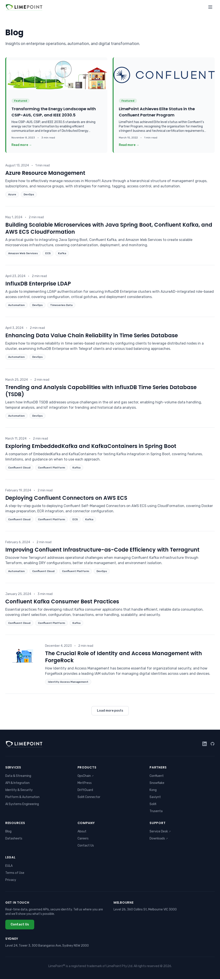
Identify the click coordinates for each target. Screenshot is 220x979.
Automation (16, 305)
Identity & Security (19, 790)
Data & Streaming (18, 776)
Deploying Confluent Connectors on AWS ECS (66, 498)
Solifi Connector (89, 797)
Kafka (62, 253)
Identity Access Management (68, 681)
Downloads (159, 838)
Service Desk (160, 831)
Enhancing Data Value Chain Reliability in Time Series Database (91, 335)
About (82, 831)
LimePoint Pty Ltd (119, 966)
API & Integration (17, 783)
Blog (8, 831)
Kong (153, 790)
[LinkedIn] (204, 744)
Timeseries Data (61, 305)
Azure (12, 194)
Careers (83, 838)
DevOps (29, 194)
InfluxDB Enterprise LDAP (38, 283)
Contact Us (86, 845)
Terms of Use (14, 873)
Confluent (157, 776)
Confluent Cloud (19, 467)
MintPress (85, 783)
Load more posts (110, 710)
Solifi (153, 804)
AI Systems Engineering (22, 804)
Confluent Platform (51, 467)
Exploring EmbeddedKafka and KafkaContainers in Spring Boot (90, 446)
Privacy (10, 880)
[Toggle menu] (210, 7)
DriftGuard (85, 790)
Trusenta (156, 811)
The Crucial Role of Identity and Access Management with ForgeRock (123, 657)
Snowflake (157, 783)
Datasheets (13, 838)
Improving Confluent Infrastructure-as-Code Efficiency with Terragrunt (102, 549)
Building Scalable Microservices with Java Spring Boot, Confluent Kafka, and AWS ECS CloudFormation (108, 228)
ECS (48, 253)
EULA (9, 866)
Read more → (21, 145)
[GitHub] (212, 744)
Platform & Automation (22, 797)
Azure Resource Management (45, 173)
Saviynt (155, 797)
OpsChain (86, 776)
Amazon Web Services (23, 253)
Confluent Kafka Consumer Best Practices (62, 601)
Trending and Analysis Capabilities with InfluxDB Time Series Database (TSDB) (101, 391)
